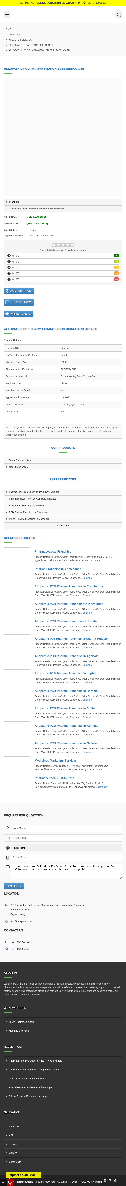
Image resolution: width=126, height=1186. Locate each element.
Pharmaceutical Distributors (54, 778)
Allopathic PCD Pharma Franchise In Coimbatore (69, 586)
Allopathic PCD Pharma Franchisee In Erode (66, 621)
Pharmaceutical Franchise (53, 551)
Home (7, 29)
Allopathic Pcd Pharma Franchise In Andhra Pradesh (72, 638)
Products (15, 34)
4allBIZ (98, 1181)
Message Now (20, 302)
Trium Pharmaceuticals (20, 460)
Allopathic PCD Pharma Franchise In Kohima (66, 725)
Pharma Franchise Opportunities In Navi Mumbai (34, 492)
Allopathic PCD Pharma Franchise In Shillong (66, 708)
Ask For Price (20, 290)
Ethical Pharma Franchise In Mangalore (29, 519)
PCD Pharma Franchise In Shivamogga (29, 512)
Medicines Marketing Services (56, 760)
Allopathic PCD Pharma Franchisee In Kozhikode (69, 603)
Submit (12, 885)
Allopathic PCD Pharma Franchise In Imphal (65, 673)
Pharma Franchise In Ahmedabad (58, 569)
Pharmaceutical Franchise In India (31, 45)
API (11, 1135)
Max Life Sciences (20, 39)
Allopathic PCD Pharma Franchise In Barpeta (66, 691)
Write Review (20, 313)
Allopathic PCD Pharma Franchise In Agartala (66, 656)
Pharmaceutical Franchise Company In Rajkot (32, 498)
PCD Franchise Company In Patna (26, 505)
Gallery (13, 1152)
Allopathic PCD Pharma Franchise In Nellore (66, 743)
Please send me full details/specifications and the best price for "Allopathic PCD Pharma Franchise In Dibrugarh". (66, 871)
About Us (14, 1126)
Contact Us (15, 1161)
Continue (95, 560)
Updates (13, 1144)
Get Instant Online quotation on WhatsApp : (63, 3)
